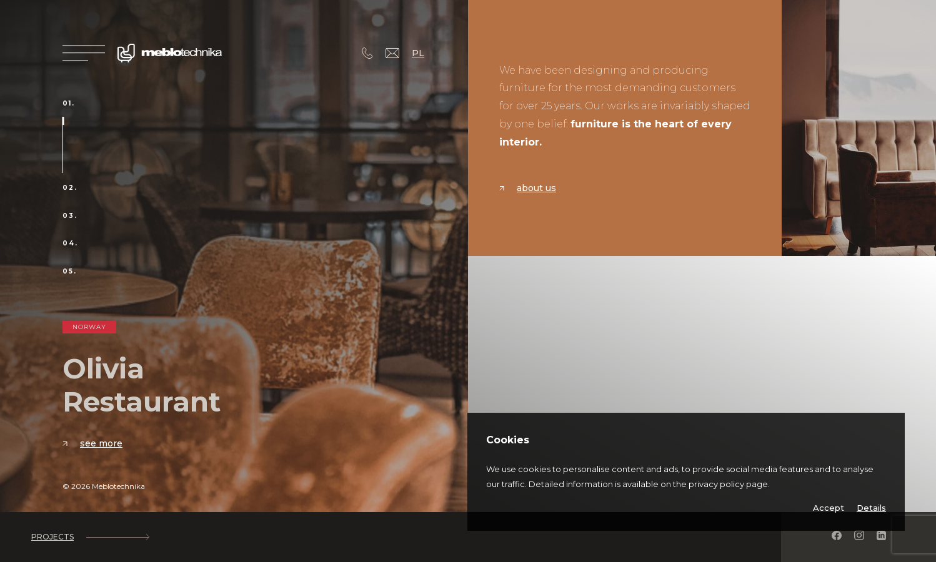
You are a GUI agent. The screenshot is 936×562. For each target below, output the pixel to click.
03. (69, 216)
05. (69, 272)
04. (70, 243)
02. (69, 188)
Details (871, 508)
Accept (828, 508)
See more (92, 443)
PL (418, 53)
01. (68, 104)
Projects (90, 537)
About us (527, 188)
